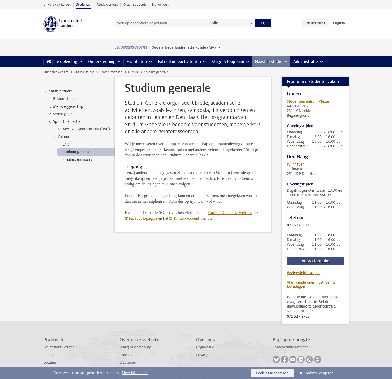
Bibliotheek (160, 4)
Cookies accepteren (272, 373)
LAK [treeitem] (65, 144)
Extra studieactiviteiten (179, 61)
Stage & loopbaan (228, 61)
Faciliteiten (136, 61)
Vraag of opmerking (135, 347)
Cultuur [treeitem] (61, 137)
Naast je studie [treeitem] (58, 91)
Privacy (202, 355)
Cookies (126, 355)
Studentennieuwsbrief (290, 347)
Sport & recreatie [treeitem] (64, 121)
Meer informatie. (135, 372)
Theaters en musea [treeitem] (77, 159)
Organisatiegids (134, 4)
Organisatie (205, 347)
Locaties (49, 362)
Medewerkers (107, 4)
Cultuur (133, 72)
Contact (49, 355)
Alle (215, 22)
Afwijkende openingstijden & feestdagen (311, 285)
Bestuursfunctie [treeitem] (65, 98)
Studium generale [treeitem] (77, 151)
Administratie (305, 61)
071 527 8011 (298, 225)
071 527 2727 (298, 316)
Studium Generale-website (230, 212)
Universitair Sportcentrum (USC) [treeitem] (84, 129)
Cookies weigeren (318, 373)
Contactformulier (315, 261)
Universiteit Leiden (57, 4)
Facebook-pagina (143, 218)
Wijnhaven (295, 164)
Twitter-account (186, 218)
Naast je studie (268, 61)
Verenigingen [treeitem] (61, 114)
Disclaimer (128, 362)
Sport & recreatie (110, 72)
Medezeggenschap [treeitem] (65, 106)
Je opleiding (66, 61)
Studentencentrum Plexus (308, 101)
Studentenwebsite (55, 72)
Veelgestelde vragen (303, 272)
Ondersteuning (102, 61)
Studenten (83, 4)
